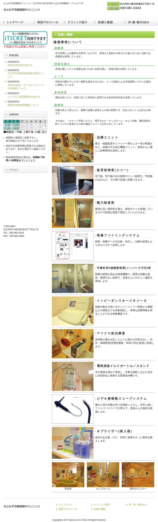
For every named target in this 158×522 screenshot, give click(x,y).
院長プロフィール (49, 21)
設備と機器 (109, 21)
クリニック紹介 (79, 21)
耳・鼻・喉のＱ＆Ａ (139, 21)
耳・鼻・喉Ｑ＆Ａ (138, 504)
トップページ (18, 21)
